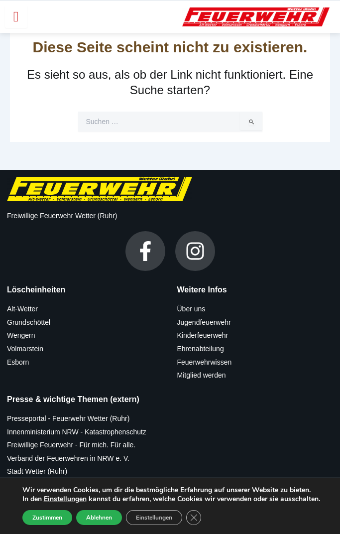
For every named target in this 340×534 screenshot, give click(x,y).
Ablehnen (99, 518)
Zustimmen (47, 518)
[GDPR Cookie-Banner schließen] (193, 517)
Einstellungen (65, 499)
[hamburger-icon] (16, 16)
